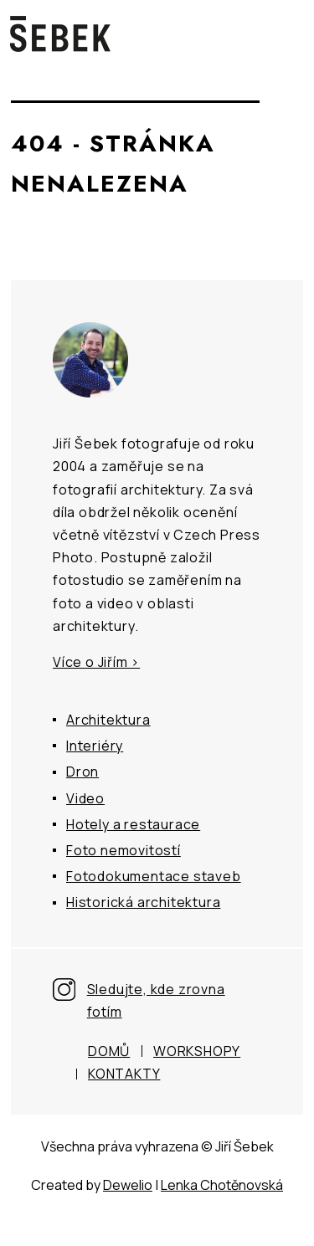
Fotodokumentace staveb (153, 876)
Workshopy (196, 1051)
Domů (109, 1051)
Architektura (108, 719)
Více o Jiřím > (96, 662)
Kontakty (124, 1073)
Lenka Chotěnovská (222, 1185)
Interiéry (94, 745)
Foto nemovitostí (123, 850)
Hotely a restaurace (133, 824)
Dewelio (127, 1185)
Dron (82, 771)
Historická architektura (143, 902)
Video (85, 798)
